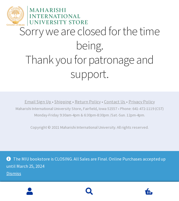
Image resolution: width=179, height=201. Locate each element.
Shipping (63, 101)
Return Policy (88, 101)
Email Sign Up (38, 101)
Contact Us (115, 101)
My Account (30, 191)
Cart (137, 187)
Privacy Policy (142, 101)
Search (89, 191)
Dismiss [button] (13, 173)
